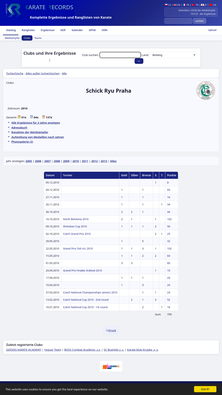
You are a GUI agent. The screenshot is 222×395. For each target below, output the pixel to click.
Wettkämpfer (12, 38)
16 (168, 197)
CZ (167, 5)
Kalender (77, 30)
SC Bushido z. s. (114, 349)
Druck (111, 330)
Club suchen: (112, 55)
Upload (212, 30)
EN (177, 5)
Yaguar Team (52, 349)
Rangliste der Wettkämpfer (29, 132)
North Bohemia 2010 (76, 219)
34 (168, 204)
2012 (94, 161)
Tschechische (14, 73)
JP (204, 5)
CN (212, 5)
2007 (47, 161)
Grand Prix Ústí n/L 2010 (78, 248)
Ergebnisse (47, 30)
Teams (38, 38)
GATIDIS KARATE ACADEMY (23, 349)
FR (186, 5)
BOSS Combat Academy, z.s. (82, 349)
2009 (66, 161)
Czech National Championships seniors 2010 (90, 292)
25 (168, 234)
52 (168, 299)
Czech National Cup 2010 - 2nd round (85, 299)
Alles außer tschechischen (43, 73)
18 (168, 307)
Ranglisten (28, 30)
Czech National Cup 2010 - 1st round (85, 307)
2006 (38, 161)
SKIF (63, 30)
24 (168, 277)
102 (169, 219)
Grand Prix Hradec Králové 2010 (82, 270)
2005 (29, 161)
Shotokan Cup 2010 (75, 226)
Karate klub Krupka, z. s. (143, 349)
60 (168, 263)
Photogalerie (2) (22, 141)
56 (168, 226)
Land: (169, 55)
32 (168, 241)
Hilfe (104, 30)
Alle (64, 73)
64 (168, 189)
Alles (113, 161)
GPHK (92, 30)
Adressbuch (19, 127)
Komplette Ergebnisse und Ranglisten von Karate (71, 17)
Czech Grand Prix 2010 (77, 234)
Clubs (27, 38)
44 (168, 212)
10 (168, 270)
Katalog (11, 30)
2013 (104, 161)
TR (195, 5)
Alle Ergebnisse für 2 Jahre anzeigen (35, 122)
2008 (57, 161)
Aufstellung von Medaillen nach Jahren (37, 137)
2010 (76, 161)
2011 (85, 161)
